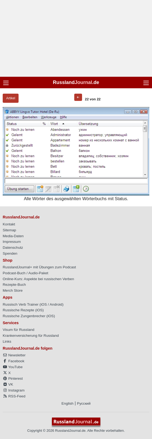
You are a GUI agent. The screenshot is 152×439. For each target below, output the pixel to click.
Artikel (10, 98)
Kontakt (9, 224)
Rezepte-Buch (14, 285)
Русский (83, 403)
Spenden (10, 253)
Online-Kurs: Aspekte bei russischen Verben (38, 279)
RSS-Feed (14, 396)
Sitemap (9, 230)
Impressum (12, 242)
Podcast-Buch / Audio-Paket (25, 273)
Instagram (13, 390)
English (67, 403)
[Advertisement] (76, 38)
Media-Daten (13, 236)
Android (56, 304)
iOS (44, 304)
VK (8, 384)
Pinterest (13, 378)
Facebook (13, 361)
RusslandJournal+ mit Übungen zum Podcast (39, 267)
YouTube (13, 367)
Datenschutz (13, 248)
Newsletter (14, 355)
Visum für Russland (18, 330)
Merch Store (13, 290)
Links (7, 341)
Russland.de (76, 82)
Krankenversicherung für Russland (31, 336)
